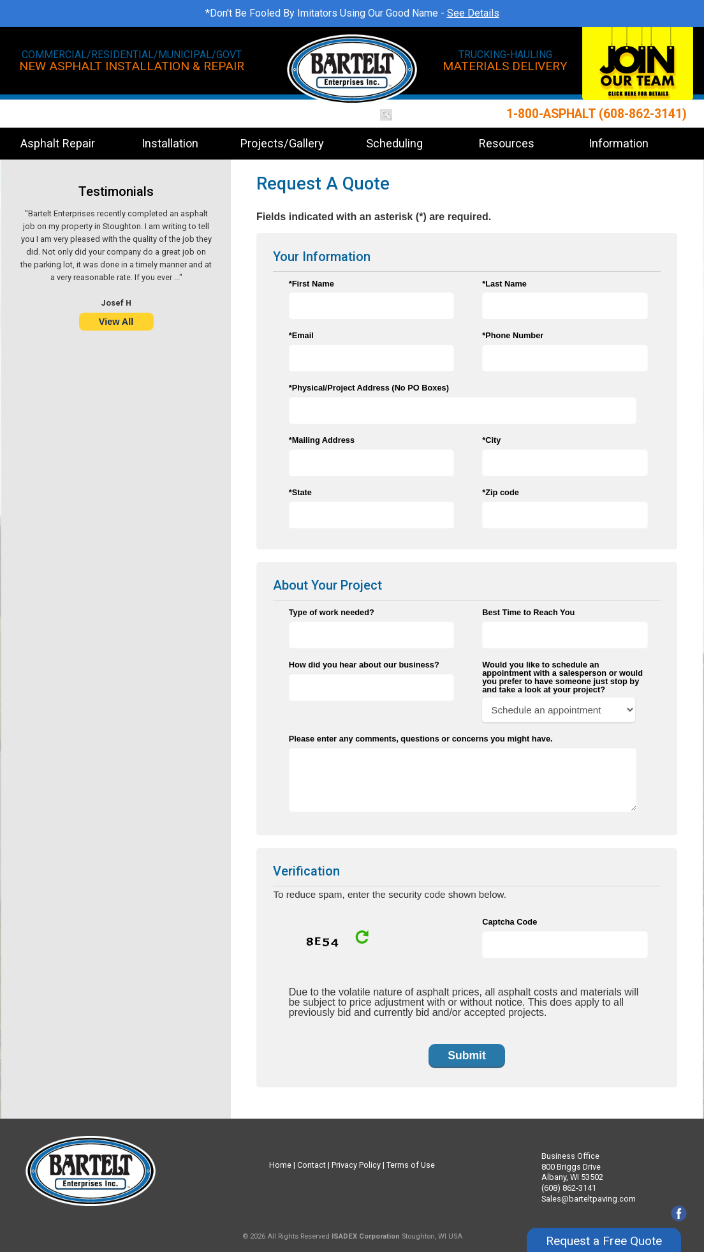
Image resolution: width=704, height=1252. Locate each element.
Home (280, 1165)
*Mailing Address (322, 440)
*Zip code (500, 492)
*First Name (311, 283)
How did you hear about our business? (364, 664)
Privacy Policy (356, 1165)
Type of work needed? (331, 612)
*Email (301, 335)
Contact (311, 1165)
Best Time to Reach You (528, 612)
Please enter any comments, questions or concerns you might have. (421, 738)
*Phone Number (512, 335)
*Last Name (504, 283)
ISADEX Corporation (366, 1236)
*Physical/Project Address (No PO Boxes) (369, 387)
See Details (473, 13)
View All (116, 322)
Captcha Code (509, 922)
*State (300, 492)
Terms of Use (410, 1165)
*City (491, 440)
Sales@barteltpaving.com (588, 1199)
